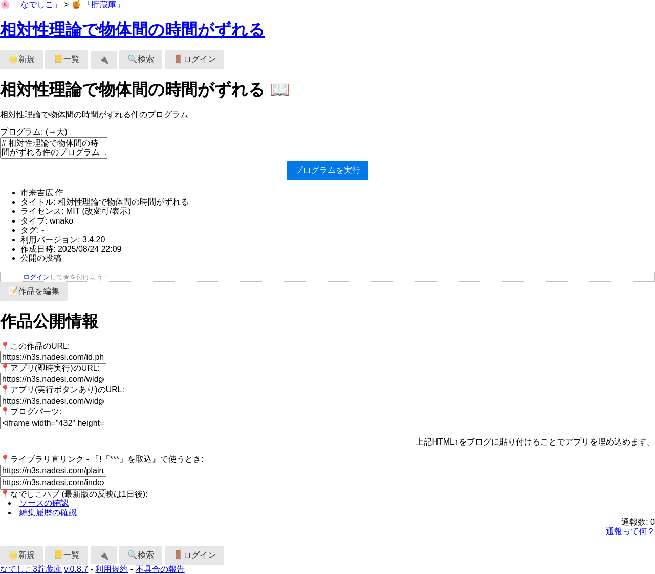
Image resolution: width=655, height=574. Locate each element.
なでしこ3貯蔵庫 (31, 569)
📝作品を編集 (33, 290)
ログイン (36, 277)
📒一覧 (66, 59)
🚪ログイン (194, 59)
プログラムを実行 (327, 170)
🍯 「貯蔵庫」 (97, 4)
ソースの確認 (44, 503)
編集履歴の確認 (48, 512)
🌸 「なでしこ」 (30, 4)
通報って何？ (630, 531)
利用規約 (111, 569)
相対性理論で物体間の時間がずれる (132, 29)
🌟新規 (21, 59)
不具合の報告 (160, 569)
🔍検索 (140, 59)
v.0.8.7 (76, 569)
